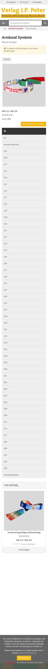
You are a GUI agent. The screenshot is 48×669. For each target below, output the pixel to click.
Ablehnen (11, 662)
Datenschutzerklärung (27, 653)
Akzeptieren (24, 658)
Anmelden (37, 2)
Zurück (7, 59)
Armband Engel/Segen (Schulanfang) (24, 532)
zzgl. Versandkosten (29, 544)
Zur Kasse (11, 2)
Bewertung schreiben (33, 124)
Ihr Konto (24, 2)
